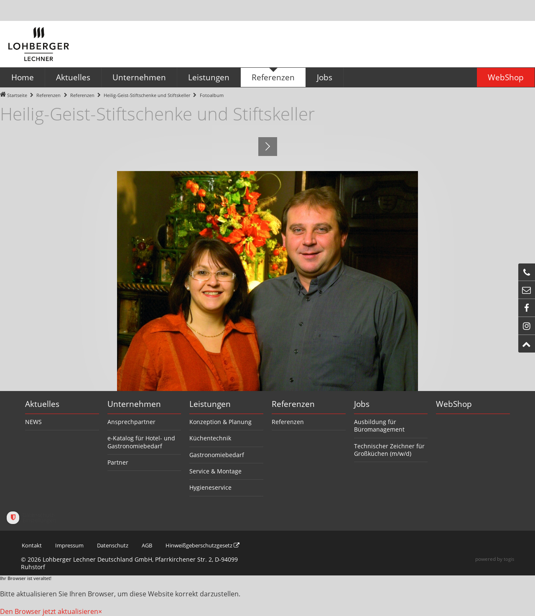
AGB (155, 545)
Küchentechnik (210, 438)
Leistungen (210, 404)
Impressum (71, 545)
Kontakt (31, 545)
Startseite (17, 95)
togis (508, 559)
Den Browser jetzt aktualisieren (49, 611)
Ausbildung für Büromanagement (379, 425)
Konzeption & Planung (220, 422)
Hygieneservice (210, 487)
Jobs (361, 404)
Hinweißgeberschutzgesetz (215, 545)
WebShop (454, 404)
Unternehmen (134, 404)
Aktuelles (42, 404)
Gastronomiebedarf (216, 455)
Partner (117, 462)
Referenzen (48, 95)
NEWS (33, 422)
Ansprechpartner (131, 422)
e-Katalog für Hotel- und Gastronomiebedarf (141, 442)
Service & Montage (215, 471)
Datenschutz (118, 545)
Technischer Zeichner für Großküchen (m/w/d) (389, 450)
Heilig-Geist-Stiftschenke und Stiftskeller (147, 95)
